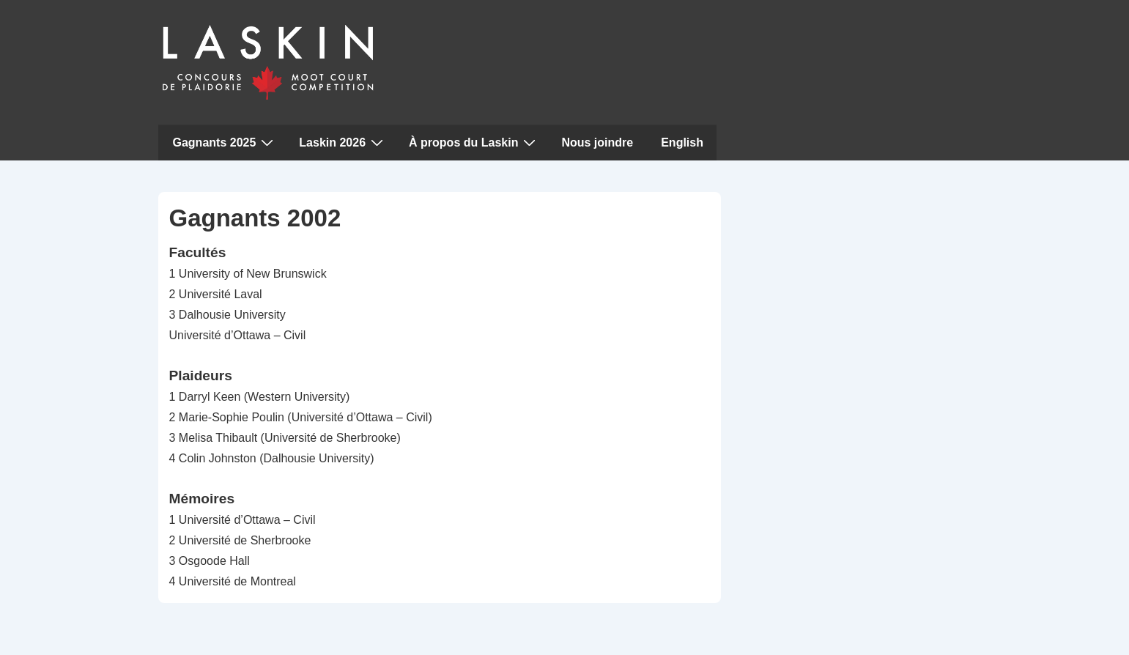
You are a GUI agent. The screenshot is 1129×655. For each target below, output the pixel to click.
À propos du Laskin (474, 142)
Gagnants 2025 (225, 142)
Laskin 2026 (343, 142)
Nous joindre (597, 142)
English (682, 142)
